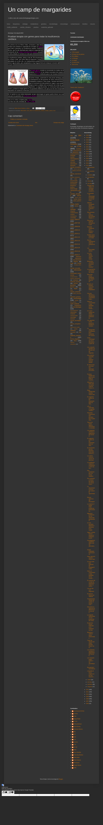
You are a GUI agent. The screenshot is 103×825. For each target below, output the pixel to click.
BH (80, 135)
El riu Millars (75, 56)
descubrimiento (77, 260)
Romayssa (76, 762)
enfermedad (77, 270)
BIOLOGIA (23, 110)
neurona (72, 319)
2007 (87, 701)
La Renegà (75, 58)
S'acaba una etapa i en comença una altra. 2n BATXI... (91, 188)
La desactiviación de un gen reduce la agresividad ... (91, 491)
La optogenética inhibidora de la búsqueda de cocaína (91, 332)
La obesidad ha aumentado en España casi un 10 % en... (91, 197)
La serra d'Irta (75, 62)
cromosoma (73, 216)
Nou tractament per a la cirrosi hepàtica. (90, 473)
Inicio (8, 24)
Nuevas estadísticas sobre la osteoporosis (91, 243)
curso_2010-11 (75, 233)
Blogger (61, 779)
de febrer (90, 684)
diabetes (75, 261)
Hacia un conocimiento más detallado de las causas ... (91, 305)
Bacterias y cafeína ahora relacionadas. (91, 635)
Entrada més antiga (59, 122)
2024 (87, 140)
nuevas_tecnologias (75, 320)
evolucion (75, 280)
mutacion (72, 314)
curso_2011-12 (75, 237)
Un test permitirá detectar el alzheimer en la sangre (90, 526)
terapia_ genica (49, 110)
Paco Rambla (77, 752)
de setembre (90, 177)
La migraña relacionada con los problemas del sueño (91, 617)
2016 (87, 158)
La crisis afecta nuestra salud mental (90, 256)
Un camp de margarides (39, 9)
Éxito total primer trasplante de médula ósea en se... (90, 278)
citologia (25, 24)
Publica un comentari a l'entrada (18, 119)
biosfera (84, 24)
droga (71, 263)
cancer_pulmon (77, 201)
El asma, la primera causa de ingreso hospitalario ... (91, 287)
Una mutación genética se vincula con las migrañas (91, 350)
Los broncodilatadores (90, 249)
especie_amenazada (75, 278)
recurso (92, 24)
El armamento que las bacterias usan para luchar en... (91, 450)
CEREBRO (73, 144)
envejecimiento (73, 276)
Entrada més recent (13, 122)
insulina (76, 300)
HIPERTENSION (77, 150)
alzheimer (72, 165)
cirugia (71, 207)
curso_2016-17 (75, 255)
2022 (87, 144)
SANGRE (72, 155)
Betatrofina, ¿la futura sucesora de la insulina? (90, 264)
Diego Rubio (77, 719)
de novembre (90, 171)
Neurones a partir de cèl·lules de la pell (91, 222)
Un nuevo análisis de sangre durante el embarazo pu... (90, 314)
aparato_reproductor (75, 174)
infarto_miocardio (77, 293)
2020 (87, 149)
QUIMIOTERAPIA (74, 154)
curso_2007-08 (75, 223)
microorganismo (74, 310)
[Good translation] (5, 792)
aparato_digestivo (77, 169)
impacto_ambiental (75, 292)
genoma (72, 287)
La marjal (74, 60)
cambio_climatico (25, 27)
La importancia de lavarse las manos (91, 271)
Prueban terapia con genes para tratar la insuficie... (91, 377)
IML (75, 731)
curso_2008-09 (75, 226)
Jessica (76, 742)
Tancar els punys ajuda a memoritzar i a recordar (91, 425)
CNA (75, 716)
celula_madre (74, 204)
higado (75, 288)
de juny (89, 181)
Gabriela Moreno (78, 729)
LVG (75, 744)
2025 (87, 137)
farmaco (76, 283)
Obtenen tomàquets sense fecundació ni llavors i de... (90, 206)
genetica (43, 24)
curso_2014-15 (75, 247)
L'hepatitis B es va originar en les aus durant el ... (91, 674)
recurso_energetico (75, 324)
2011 (87, 692)
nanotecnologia (74, 315)
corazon (72, 214)
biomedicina (73, 184)
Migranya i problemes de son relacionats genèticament (91, 517)
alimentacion (73, 164)
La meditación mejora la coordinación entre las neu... (91, 465)
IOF (75, 734)
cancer (79, 195)
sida (80, 332)
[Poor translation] (11, 792)
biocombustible (73, 180)
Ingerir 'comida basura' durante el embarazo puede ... (91, 535)
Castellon (78, 149)
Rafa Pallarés (77, 760)
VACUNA (72, 162)
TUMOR (72, 160)
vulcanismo (73, 344)
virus (54, 110)
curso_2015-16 (75, 251)
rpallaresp (73, 330)
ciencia (76, 206)
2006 (87, 703)
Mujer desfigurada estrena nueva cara (91, 392)
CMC (71, 146)
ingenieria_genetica (75, 297)
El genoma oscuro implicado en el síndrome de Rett (90, 626)
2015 (87, 160)
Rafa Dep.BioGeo (78, 755)
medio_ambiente (12, 27)
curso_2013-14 (75, 244)
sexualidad (72, 332)
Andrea (76, 713)
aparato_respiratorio (75, 177)
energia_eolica (77, 264)
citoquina (72, 211)
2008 (87, 699)
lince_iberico (73, 302)
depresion (78, 256)
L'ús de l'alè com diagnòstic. (90, 590)
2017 (87, 156)
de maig (89, 183)
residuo (75, 328)
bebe (76, 179)
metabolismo (34, 24)
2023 (87, 142)
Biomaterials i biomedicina (91, 668)
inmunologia (64, 24)
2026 (87, 135)
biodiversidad (73, 182)
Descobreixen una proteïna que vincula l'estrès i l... (91, 215)
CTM (79, 146)
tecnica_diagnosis (75, 339)
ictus (71, 290)
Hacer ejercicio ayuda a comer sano (91, 558)
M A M (75, 747)
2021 (87, 147)
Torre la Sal (75, 64)
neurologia (73, 317)
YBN (75, 767)
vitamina (72, 342)
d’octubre (90, 175)
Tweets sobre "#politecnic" (77, 87)
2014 (87, 163)
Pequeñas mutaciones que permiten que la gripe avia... (91, 416)
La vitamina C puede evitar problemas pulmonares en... (91, 507)
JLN (75, 739)
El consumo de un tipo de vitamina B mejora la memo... (91, 583)
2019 (87, 151)
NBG (75, 749)
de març (89, 682)
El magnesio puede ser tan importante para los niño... (90, 400)
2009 (87, 696)
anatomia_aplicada (47, 27)
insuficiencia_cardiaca (39, 110)
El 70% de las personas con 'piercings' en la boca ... (90, 368)
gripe (80, 286)
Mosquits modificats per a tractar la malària (90, 229)
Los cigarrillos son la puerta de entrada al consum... (90, 323)
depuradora (78, 258)
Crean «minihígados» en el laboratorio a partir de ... (90, 341)
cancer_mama (77, 199)
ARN (71, 135)
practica (36, 27)
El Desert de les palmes (78, 54)
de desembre (90, 167)
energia (79, 263)
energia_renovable (75, 268)
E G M (75, 721)
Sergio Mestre (77, 765)
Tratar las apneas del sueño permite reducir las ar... (90, 644)
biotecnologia (73, 189)
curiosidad (73, 217)
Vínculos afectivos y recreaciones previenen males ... (91, 296)
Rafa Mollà (76, 757)
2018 (87, 154)
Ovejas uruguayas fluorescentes (90, 552)
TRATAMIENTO (74, 159)
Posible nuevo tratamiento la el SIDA (91, 236)
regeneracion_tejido (75, 327)
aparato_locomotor (76, 170)
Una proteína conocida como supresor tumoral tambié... (90, 359)
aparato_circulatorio (75, 167)
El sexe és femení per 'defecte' (90, 595)
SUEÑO (72, 157)
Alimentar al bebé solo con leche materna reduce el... (90, 385)
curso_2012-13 (30, 110)
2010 (87, 694)
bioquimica (16, 24)
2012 (87, 689)
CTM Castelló (75, 52)
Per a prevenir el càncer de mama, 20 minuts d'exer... (91, 481)
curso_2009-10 (75, 230)
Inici (36, 122)
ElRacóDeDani (78, 724)
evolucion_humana (75, 281)
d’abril (89, 679)
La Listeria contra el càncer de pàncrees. (90, 458)
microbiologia (53, 24)
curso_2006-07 (75, 219)
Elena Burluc (77, 726)
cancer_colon (78, 197)
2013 (87, 165)
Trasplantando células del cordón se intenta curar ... (91, 601)
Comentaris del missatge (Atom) (24, 125)
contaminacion (75, 24)
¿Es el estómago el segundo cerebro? (90, 408)
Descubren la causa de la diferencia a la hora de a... (91, 609)
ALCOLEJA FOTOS (79, 711)
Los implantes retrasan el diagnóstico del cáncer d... (91, 433)
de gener (90, 686)
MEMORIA (75, 152)
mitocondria (73, 312)
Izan (75, 737)
